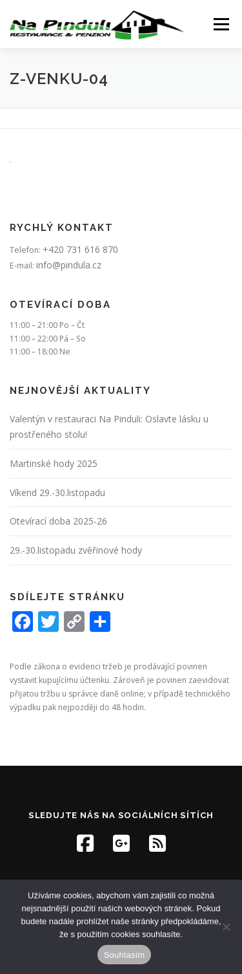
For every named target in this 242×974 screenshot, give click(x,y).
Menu (220, 24)
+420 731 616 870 (80, 249)
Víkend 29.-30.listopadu (57, 492)
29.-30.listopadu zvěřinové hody (76, 550)
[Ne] (225, 926)
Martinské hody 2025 (53, 463)
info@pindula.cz (68, 265)
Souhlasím (124, 955)
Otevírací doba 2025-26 (58, 521)
